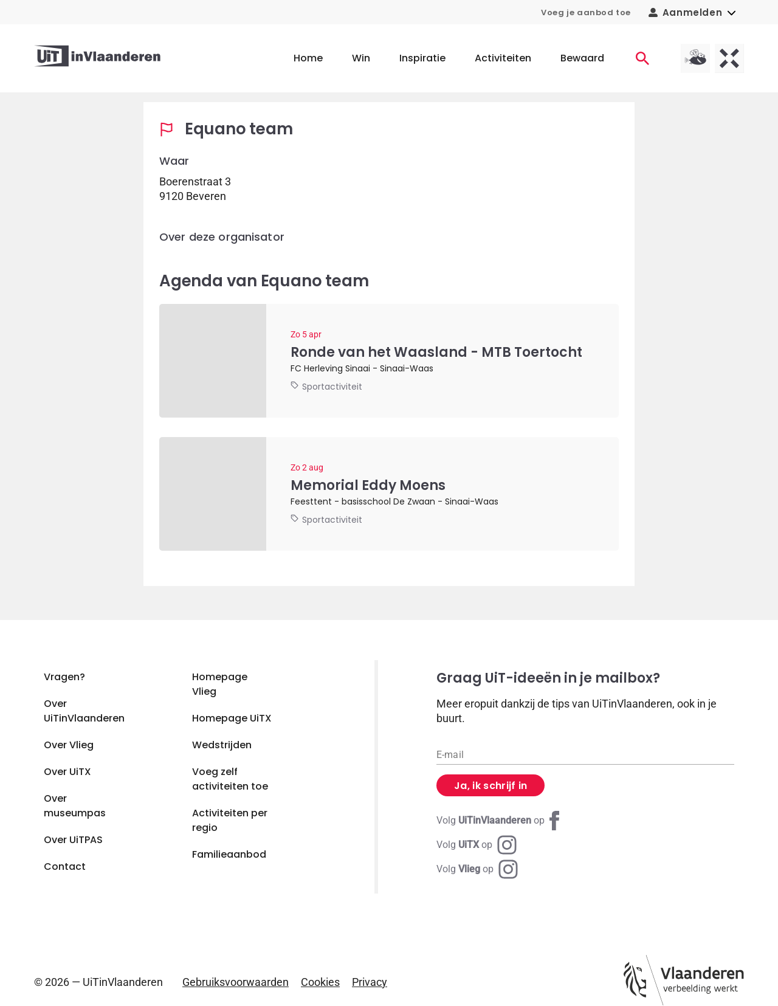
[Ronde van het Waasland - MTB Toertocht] (389, 361)
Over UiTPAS (73, 840)
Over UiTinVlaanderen (84, 711)
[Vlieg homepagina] (695, 58)
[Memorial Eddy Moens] (389, 494)
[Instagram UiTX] (476, 845)
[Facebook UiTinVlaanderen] (500, 820)
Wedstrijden (222, 745)
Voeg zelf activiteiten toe (230, 779)
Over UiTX (67, 772)
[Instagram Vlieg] (477, 869)
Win (361, 58)
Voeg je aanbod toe (586, 12)
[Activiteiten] (642, 58)
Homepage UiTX (232, 718)
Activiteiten (503, 58)
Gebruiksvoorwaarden (235, 982)
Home (308, 58)
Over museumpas (75, 805)
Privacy (369, 982)
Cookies (320, 982)
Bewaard (582, 58)
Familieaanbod (229, 854)
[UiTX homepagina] (729, 58)
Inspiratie (422, 58)
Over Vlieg (69, 745)
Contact (65, 866)
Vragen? (64, 677)
